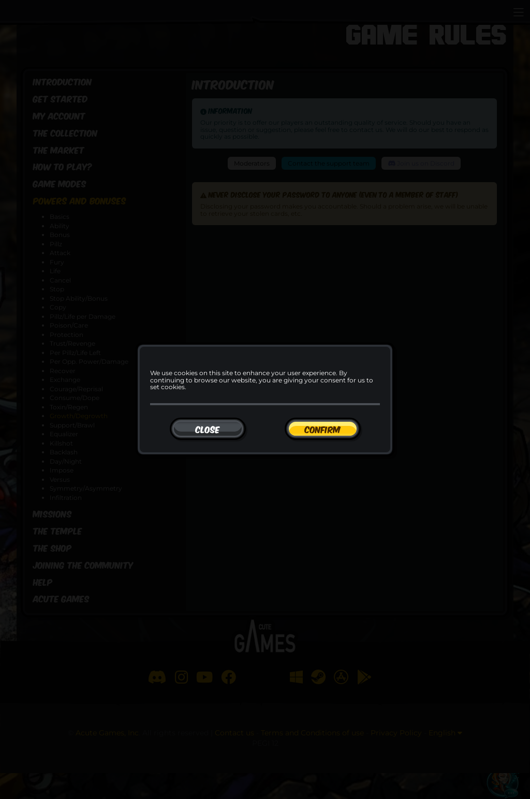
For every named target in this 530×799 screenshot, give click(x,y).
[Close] (208, 429)
